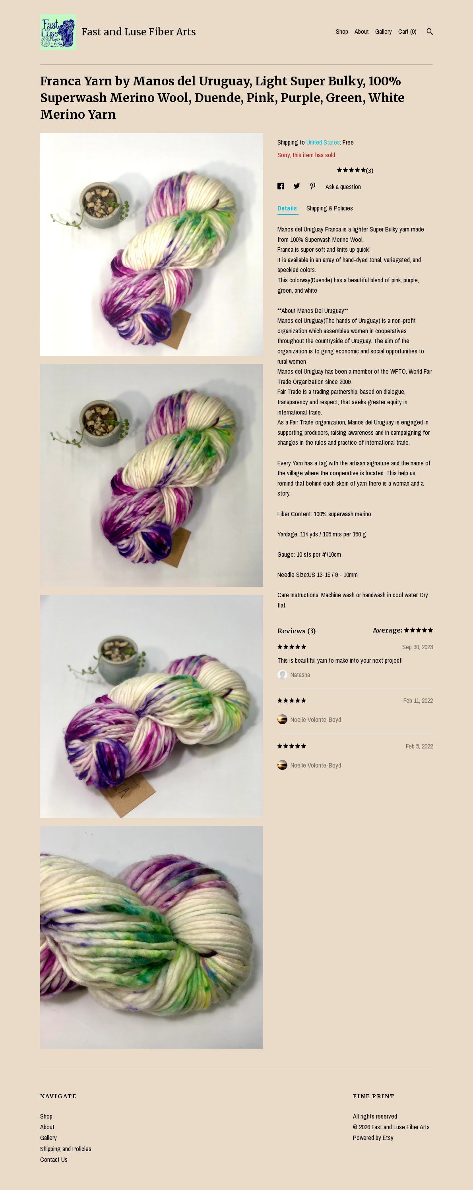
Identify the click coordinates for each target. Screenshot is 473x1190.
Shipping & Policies (329, 208)
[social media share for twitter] (297, 186)
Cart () (407, 31)
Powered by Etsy (373, 1137)
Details (288, 208)
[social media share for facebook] (281, 186)
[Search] (430, 32)
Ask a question (343, 186)
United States (323, 142)
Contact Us (54, 1159)
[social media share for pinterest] (314, 186)
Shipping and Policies (65, 1148)
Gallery (383, 31)
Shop (342, 31)
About (362, 31)
